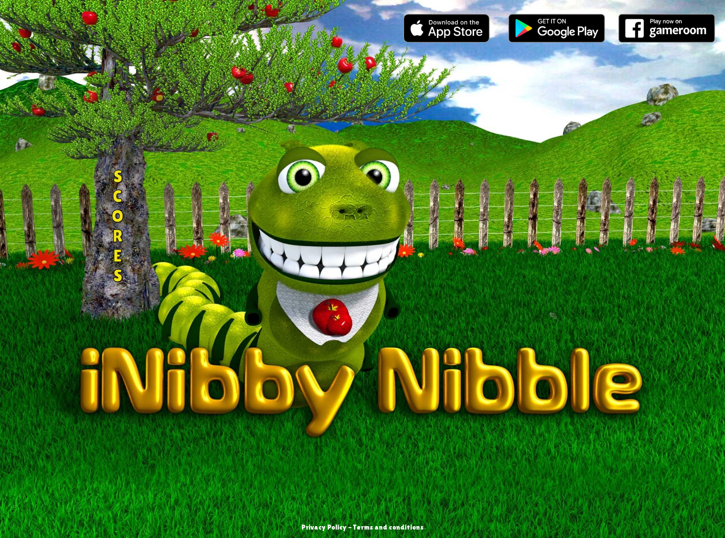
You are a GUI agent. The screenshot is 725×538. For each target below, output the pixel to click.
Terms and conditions (388, 527)
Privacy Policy (324, 527)
